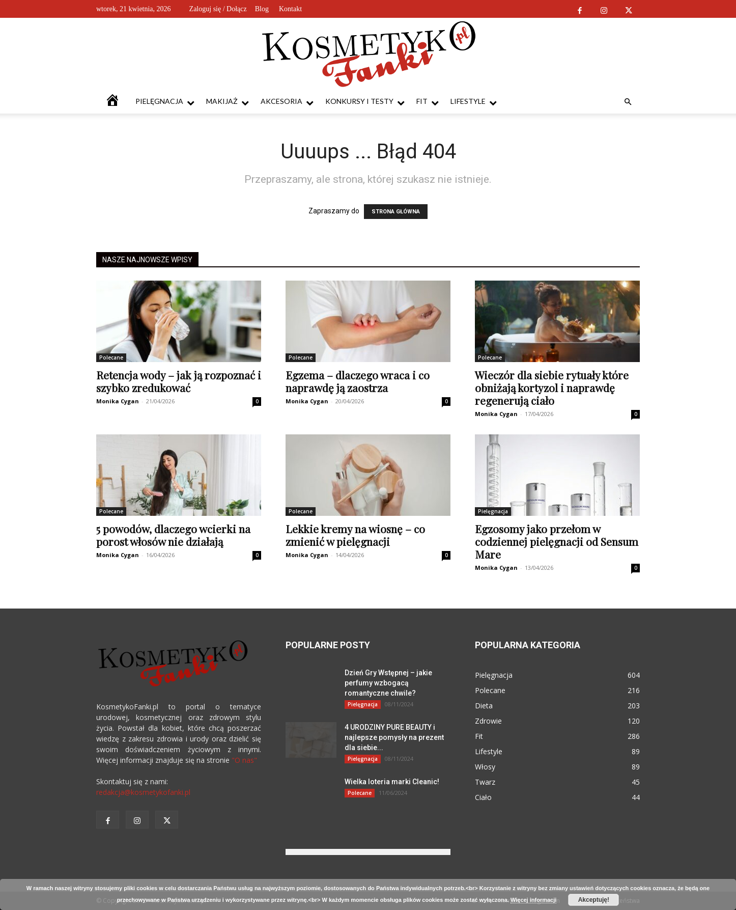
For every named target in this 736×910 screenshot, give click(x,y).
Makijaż (227, 101)
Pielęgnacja (164, 101)
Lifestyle (473, 101)
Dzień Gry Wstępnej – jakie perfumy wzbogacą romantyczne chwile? (388, 683)
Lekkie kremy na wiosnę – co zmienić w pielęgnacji (355, 534)
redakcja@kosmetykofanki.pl (143, 792)
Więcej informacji (533, 900)
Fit (427, 101)
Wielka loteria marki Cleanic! (392, 782)
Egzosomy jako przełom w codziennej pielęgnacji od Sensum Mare (556, 541)
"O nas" (244, 760)
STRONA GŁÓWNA (396, 211)
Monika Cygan (117, 401)
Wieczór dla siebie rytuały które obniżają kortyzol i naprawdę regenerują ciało (552, 387)
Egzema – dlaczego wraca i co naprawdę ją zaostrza (358, 381)
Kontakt (290, 9)
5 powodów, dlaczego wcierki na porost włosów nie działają (173, 534)
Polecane (111, 357)
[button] (627, 102)
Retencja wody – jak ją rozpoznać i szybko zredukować (178, 381)
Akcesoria (287, 101)
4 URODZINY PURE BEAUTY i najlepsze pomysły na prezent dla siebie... (394, 737)
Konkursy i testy (365, 101)
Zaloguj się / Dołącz (218, 9)
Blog (262, 9)
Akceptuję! (593, 899)
